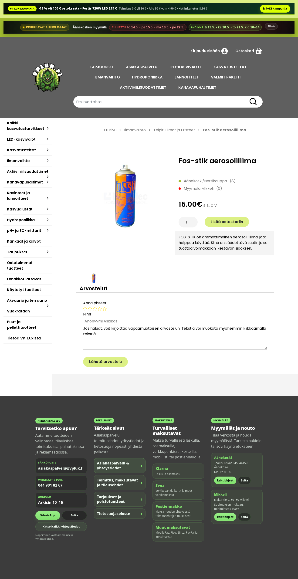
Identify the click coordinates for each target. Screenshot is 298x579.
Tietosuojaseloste (119, 513)
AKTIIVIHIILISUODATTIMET (143, 87)
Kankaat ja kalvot (24, 241)
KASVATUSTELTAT (230, 67)
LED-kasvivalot (21, 139)
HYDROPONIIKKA (147, 77)
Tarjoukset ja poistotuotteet (119, 499)
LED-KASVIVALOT (186, 67)
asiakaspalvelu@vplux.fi (61, 468)
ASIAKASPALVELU (142, 67)
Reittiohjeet (225, 480)
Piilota (271, 26)
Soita (74, 515)
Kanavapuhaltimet (25, 182)
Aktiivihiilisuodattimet (27, 171)
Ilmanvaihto (18, 160)
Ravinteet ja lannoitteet (18, 195)
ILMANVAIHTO (107, 77)
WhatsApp (47, 515)
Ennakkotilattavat (24, 279)
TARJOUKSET (102, 67)
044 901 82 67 (50, 485)
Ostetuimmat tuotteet (20, 265)
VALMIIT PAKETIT (226, 77)
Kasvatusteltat (21, 150)
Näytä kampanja (275, 8)
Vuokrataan (18, 311)
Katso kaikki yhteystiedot (61, 526)
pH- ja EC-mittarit (24, 230)
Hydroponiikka (21, 220)
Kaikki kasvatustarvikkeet (25, 125)
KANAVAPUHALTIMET (198, 87)
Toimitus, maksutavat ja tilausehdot (119, 482)
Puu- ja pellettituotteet (21, 324)
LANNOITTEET (187, 77)
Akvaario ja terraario (27, 300)
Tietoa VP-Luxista (24, 338)
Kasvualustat (20, 209)
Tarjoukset (17, 252)
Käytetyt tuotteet (24, 289)
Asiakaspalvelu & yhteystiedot (119, 465)
